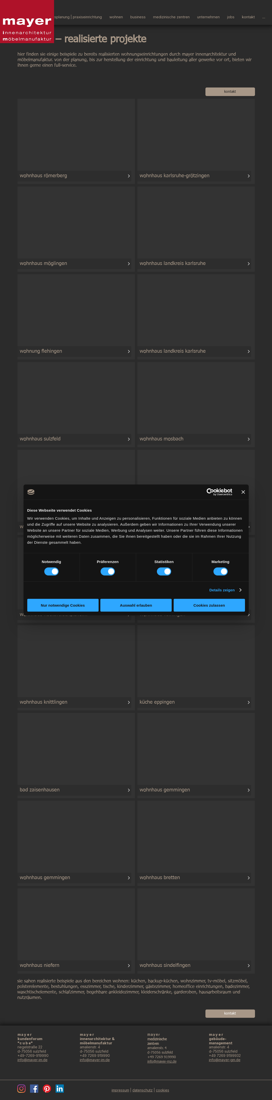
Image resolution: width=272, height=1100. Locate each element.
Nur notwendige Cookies (63, 605)
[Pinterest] (47, 1088)
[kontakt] (230, 91)
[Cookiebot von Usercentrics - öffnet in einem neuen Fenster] (210, 492)
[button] (208, 16)
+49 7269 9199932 (225, 1055)
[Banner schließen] (243, 492)
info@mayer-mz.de (161, 1061)
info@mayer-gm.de (224, 1060)
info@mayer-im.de (33, 1060)
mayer (216, 1034)
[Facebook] (34, 1088)
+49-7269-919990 (33, 1055)
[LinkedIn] (60, 1088)
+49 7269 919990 (95, 1055)
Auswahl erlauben (136, 605)
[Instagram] (21, 1088)
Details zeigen (222, 590)
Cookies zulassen (209, 605)
